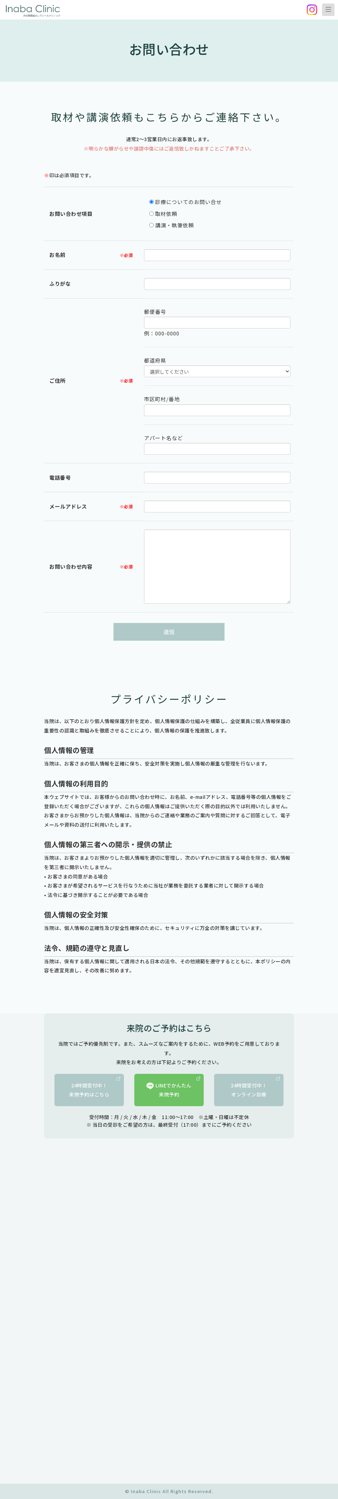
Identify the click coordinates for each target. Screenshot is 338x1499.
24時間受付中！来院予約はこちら (94, 1087)
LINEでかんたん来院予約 (173, 1087)
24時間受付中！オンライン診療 (255, 1087)
